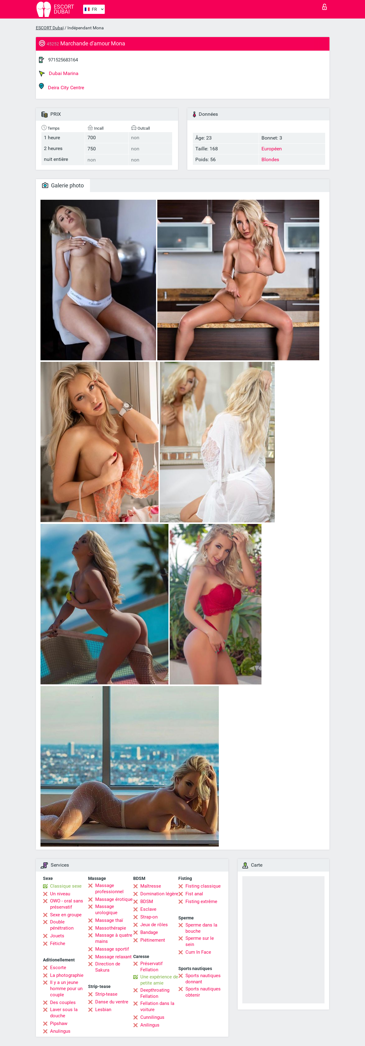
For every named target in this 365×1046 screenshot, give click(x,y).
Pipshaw (58, 1023)
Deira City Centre (61, 86)
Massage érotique (114, 899)
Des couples (63, 1002)
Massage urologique (106, 909)
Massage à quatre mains (113, 938)
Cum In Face (198, 952)
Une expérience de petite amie (159, 980)
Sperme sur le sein (199, 941)
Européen (271, 149)
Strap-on (149, 917)
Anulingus (60, 1031)
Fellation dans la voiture (157, 1006)
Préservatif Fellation (151, 967)
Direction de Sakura (107, 967)
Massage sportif (112, 949)
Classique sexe (66, 886)
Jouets (57, 936)
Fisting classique (203, 886)
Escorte (58, 967)
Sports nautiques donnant (203, 979)
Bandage (149, 932)
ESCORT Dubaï (50, 27)
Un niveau (60, 894)
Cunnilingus (152, 1017)
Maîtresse (150, 886)
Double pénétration (62, 925)
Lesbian (103, 1009)
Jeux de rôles (154, 924)
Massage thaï (109, 920)
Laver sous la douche (64, 1013)
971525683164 (63, 60)
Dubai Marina (59, 73)
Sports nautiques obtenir (203, 992)
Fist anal (194, 894)
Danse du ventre (111, 1002)
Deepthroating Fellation (154, 993)
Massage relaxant (113, 957)
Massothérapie (110, 928)
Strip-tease (106, 994)
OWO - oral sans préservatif (66, 904)
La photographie (66, 975)
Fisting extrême (201, 901)
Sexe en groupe (66, 915)
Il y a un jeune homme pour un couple (66, 989)
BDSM (146, 901)
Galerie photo (63, 185)
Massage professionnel (109, 888)
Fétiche (57, 943)
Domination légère (159, 894)
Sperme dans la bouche (201, 928)
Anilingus (149, 1025)
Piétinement (152, 940)
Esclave (148, 909)
